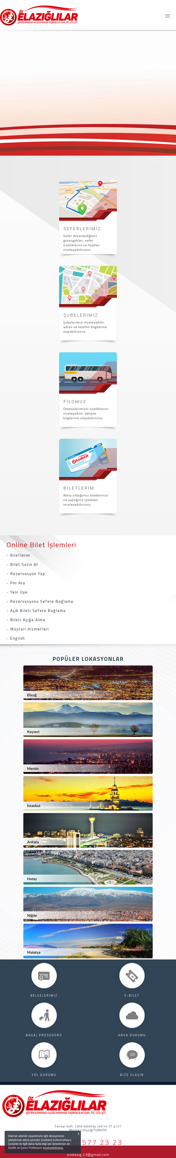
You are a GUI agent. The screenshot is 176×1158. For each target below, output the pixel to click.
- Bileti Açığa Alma (26, 620)
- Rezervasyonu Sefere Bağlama (40, 601)
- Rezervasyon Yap (26, 574)
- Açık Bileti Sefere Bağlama (36, 611)
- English (16, 638)
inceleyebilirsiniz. (53, 1147)
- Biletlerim (18, 555)
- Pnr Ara (16, 583)
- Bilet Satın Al (22, 564)
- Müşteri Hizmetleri (28, 629)
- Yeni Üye (17, 592)
